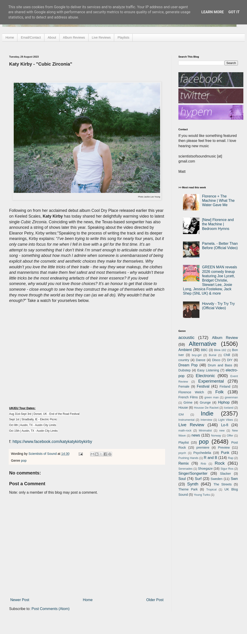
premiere (202, 447)
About (52, 37)
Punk (225, 453)
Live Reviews (101, 37)
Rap (230, 458)
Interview (206, 419)
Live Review (191, 424)
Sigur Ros (226, 468)
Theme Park (188, 489)
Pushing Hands (188, 458)
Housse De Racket (206, 407)
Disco (216, 360)
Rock (220, 463)
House (183, 407)
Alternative (202, 344)
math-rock (184, 430)
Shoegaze (205, 468)
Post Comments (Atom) (51, 609)
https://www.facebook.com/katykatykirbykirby (52, 441)
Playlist (183, 442)
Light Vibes (225, 419)
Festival (203, 386)
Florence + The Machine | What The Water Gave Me (218, 200)
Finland (225, 386)
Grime (187, 402)
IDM (181, 414)
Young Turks (202, 494)
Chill (227, 355)
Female (183, 386)
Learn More (212, 12)
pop (24, 460)
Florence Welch (191, 392)
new (222, 430)
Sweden (217, 479)
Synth (192, 484)
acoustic (186, 337)
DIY (230, 360)
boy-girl (196, 355)
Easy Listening (208, 370)
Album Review (225, 338)
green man (211, 397)
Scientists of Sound (43, 454)
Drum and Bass (220, 365)
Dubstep (184, 370)
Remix (183, 463)
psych (182, 453)
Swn (234, 479)
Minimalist (205, 430)
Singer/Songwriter (192, 473)
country (183, 360)
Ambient (185, 350)
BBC (204, 350)
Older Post (155, 600)
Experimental (211, 381)
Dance (200, 360)
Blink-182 (220, 350)
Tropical (211, 489)
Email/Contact (31, 37)
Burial (212, 355)
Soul (182, 479)
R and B (210, 458)
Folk (219, 391)
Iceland (228, 407)
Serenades (185, 468)
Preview (224, 447)
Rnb (203, 463)
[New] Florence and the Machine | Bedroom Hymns (218, 224)
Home (9, 37)
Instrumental (186, 419)
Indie (207, 413)
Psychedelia (202, 453)
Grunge (205, 402)
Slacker (225, 473)
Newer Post (19, 600)
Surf (198, 479)
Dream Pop (188, 365)
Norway (216, 435)
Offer (230, 435)
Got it (233, 12)
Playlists (123, 37)
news (195, 435)
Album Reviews (74, 37)
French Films (188, 397)
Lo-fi (224, 425)
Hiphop (224, 402)
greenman (231, 397)
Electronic (205, 375)
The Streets (222, 484)
